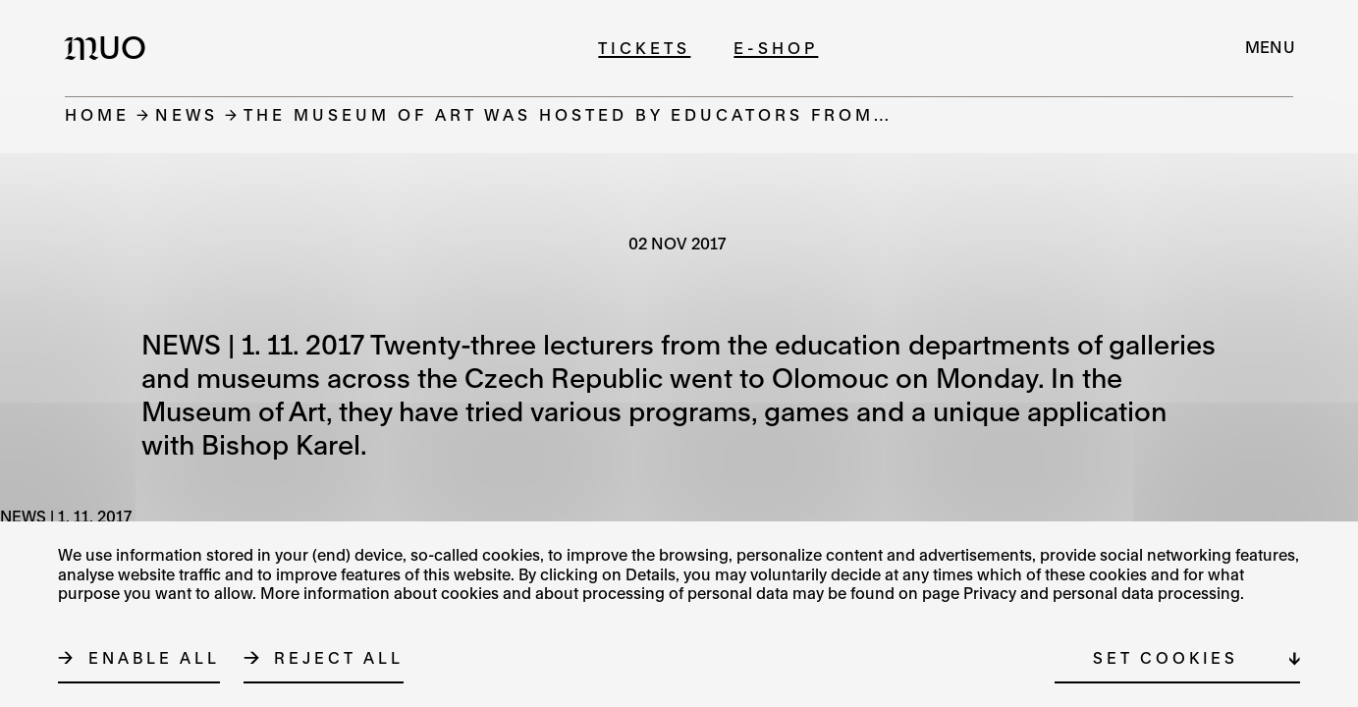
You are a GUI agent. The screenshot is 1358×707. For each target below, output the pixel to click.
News (186, 114)
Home (97, 114)
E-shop (775, 47)
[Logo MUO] (111, 47)
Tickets (644, 47)
